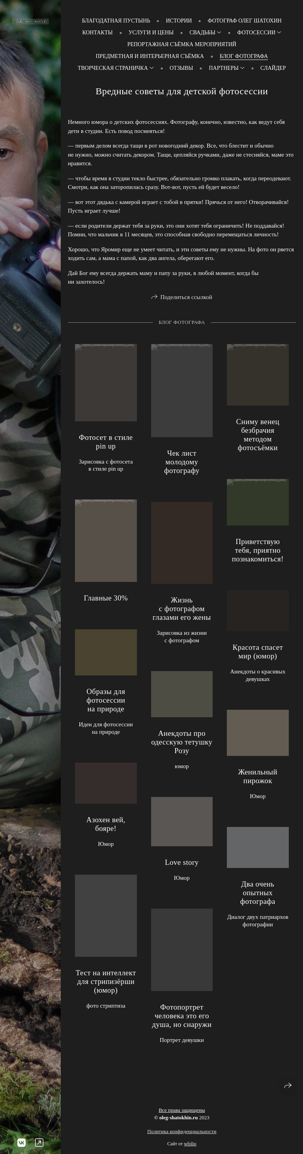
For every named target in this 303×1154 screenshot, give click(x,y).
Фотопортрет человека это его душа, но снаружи (181, 1018)
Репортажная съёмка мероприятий (181, 44)
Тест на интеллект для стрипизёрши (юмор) (106, 984)
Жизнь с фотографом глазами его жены (182, 611)
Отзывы (181, 68)
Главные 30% (106, 600)
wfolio (190, 1144)
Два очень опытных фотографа (257, 894)
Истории (179, 21)
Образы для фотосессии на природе (105, 702)
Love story (182, 864)
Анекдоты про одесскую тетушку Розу (181, 744)
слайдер (273, 68)
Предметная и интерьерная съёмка (150, 56)
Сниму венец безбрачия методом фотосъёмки (258, 437)
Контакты (97, 33)
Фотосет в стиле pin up (106, 443)
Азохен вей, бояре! (105, 825)
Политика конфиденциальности (181, 1131)
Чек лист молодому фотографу (182, 464)
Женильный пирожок (258, 778)
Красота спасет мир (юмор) (257, 653)
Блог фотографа (244, 56)
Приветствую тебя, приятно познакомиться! (258, 552)
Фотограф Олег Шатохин (244, 21)
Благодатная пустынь (116, 21)
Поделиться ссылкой (186, 297)
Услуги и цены (151, 33)
